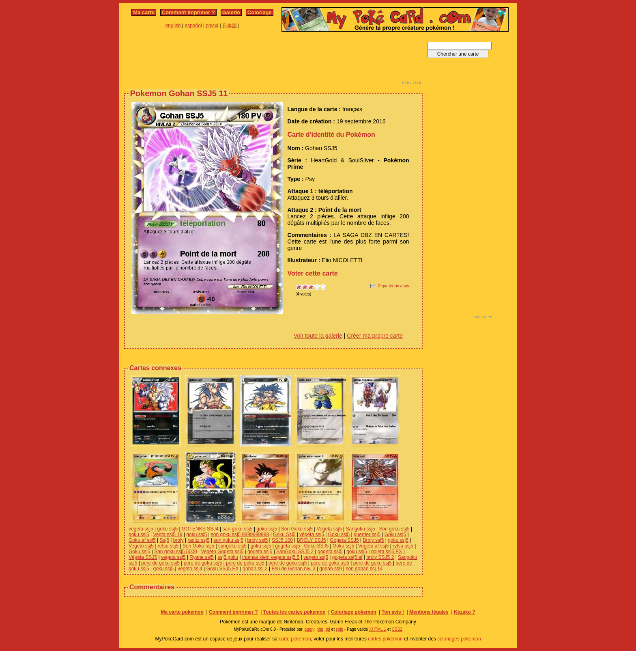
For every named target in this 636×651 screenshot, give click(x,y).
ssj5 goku (228, 557)
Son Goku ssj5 (198, 546)
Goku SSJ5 (316, 546)
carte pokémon (295, 639)
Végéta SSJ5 (143, 557)
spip (339, 629)
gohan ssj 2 (255, 568)
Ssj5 (164, 540)
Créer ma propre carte (375, 335)
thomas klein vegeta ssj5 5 (270, 557)
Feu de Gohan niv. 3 (294, 568)
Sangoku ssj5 (360, 529)
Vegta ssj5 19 (168, 534)
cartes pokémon (385, 639)
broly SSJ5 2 (380, 557)
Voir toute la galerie (318, 335)
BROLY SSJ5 (311, 540)
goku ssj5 (167, 529)
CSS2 (397, 629)
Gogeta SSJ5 (344, 540)
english (173, 25)
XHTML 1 (377, 629)
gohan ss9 (330, 568)
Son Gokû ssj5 (297, 529)
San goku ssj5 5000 (175, 551)
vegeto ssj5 (315, 557)
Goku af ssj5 (142, 540)
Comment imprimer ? (188, 12)
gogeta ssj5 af (347, 557)
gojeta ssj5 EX (386, 551)
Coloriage (259, 12)
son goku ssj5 (228, 540)
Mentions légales (429, 612)
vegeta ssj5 (141, 529)
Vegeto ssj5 (141, 546)
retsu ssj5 (168, 546)
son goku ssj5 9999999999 (240, 534)
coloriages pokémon (459, 639)
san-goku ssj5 (238, 529)
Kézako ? (464, 612)
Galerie (231, 12)
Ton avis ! (393, 612)
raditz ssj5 (198, 540)
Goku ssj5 (339, 534)
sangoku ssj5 (232, 546)
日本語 (229, 25)
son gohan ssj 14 (364, 568)
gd (328, 629)
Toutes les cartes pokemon (294, 612)
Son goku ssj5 (394, 529)
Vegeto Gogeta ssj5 (222, 551)
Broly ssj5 (373, 540)
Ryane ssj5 (201, 557)
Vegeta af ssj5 (373, 546)
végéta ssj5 (311, 534)
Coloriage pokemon (353, 612)
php (319, 629)
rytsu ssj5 (403, 546)
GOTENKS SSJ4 (200, 529)
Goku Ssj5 (284, 534)
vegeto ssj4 (190, 568)
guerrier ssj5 (367, 534)
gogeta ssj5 (287, 546)
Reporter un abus (393, 286)
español (193, 25)
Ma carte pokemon (182, 612)
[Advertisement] (273, 60)
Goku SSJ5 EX (222, 568)
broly (178, 540)
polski (212, 25)
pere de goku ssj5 (160, 563)
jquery (308, 629)
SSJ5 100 (282, 540)
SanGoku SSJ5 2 (295, 551)
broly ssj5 (257, 540)
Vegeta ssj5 (329, 529)
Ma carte (144, 12)
